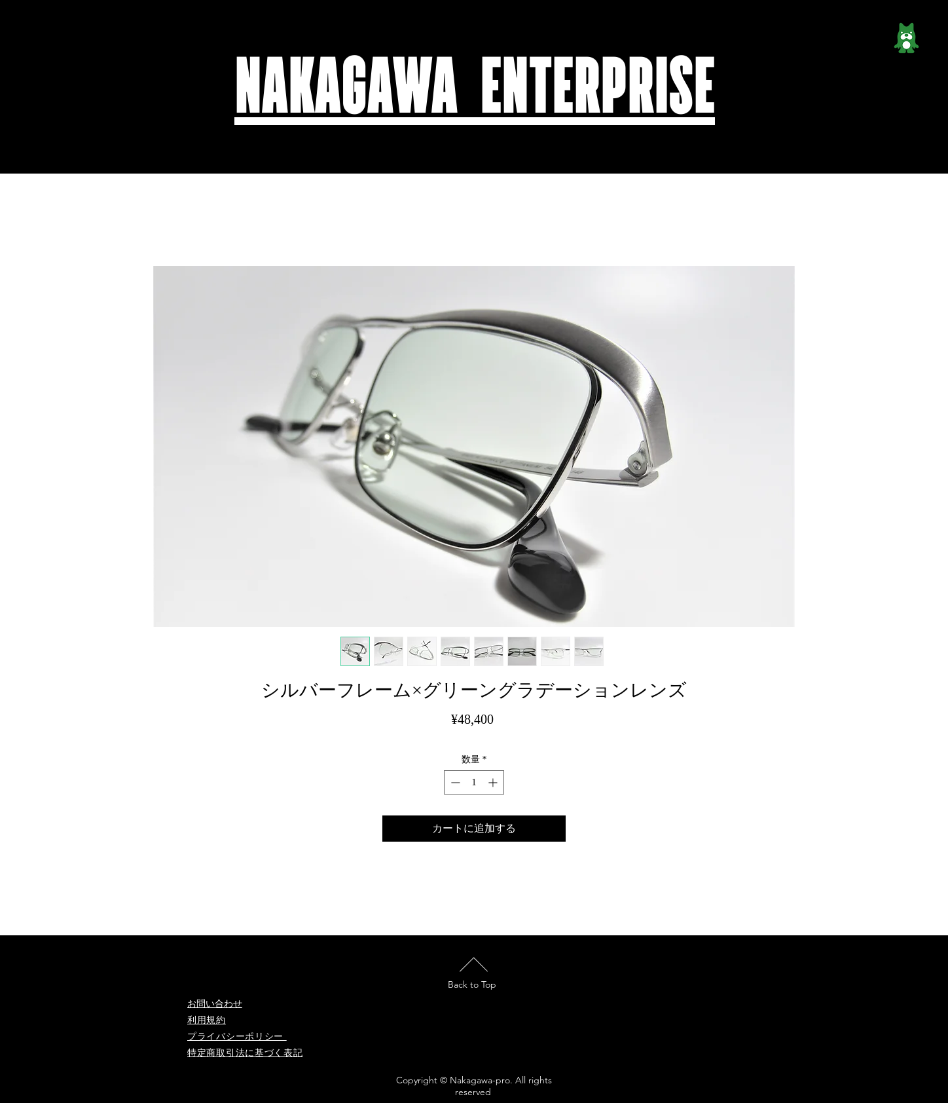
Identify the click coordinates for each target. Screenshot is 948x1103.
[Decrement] (454, 782)
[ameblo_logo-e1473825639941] (906, 43)
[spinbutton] (474, 782)
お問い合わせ (214, 1003)
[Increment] (494, 782)
